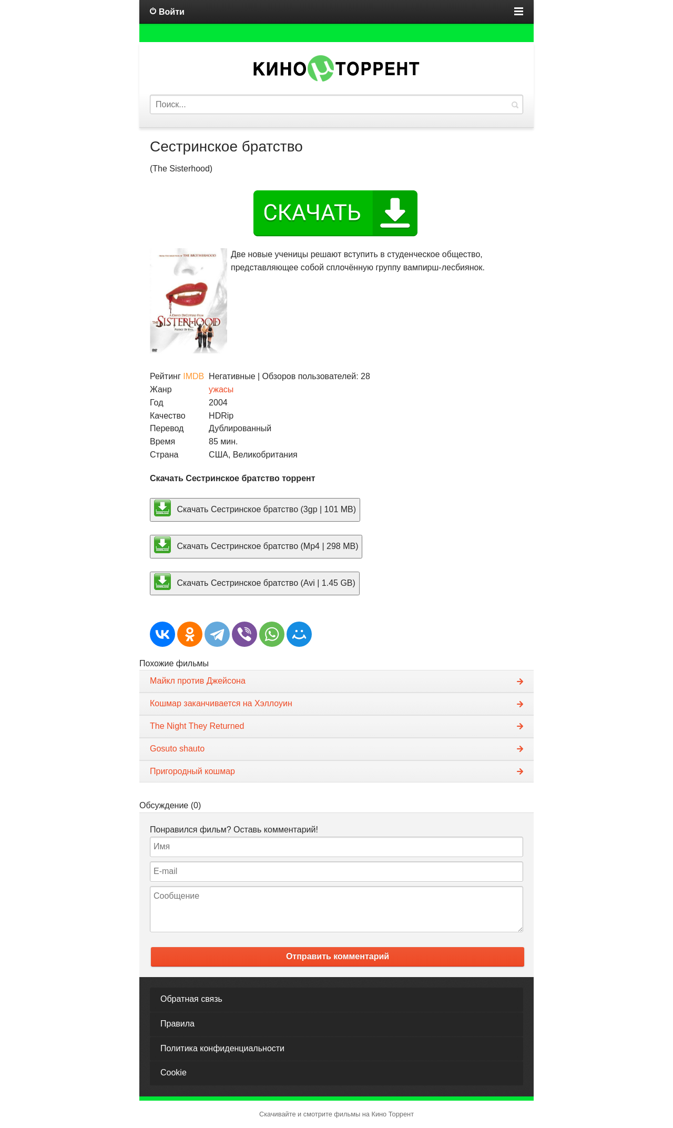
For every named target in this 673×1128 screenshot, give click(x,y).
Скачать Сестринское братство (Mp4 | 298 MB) (256, 544)
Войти (172, 11)
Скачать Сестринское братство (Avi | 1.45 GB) (254, 581)
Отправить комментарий (337, 956)
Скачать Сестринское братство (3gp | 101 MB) (255, 508)
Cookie (173, 1072)
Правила (177, 1023)
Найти (515, 104)
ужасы (221, 389)
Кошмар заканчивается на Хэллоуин (221, 703)
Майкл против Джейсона (198, 680)
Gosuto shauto (177, 748)
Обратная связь (191, 998)
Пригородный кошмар (192, 771)
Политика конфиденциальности (222, 1048)
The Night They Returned (197, 725)
